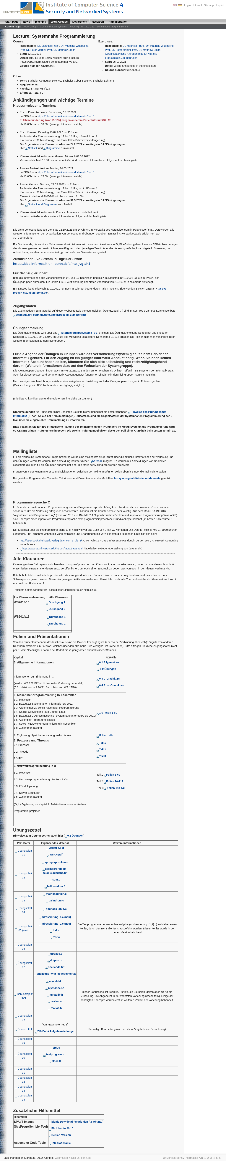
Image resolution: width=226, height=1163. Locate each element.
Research (98, 21)
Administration (117, 21)
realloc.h (55, 1008)
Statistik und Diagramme (41, 204)
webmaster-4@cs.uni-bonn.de (73, 1157)
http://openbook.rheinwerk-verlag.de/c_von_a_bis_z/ (51, 540)
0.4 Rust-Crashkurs (110, 685)
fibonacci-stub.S (55, 908)
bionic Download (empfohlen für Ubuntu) (76, 1121)
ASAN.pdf (54, 854)
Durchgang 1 (55, 602)
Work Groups (59, 21)
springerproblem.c (55, 862)
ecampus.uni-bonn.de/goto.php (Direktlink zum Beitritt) (49, 314)
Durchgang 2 (55, 608)
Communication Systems (53, 26)
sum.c (55, 879)
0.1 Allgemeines (108, 662)
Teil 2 (101, 749)
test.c (55, 937)
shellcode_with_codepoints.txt (55, 973)
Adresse (96, 461)
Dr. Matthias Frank (48, 45)
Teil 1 (101, 742)
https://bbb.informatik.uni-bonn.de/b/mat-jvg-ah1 (51, 264)
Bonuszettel (23, 1029)
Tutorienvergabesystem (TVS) (78, 332)
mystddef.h (54, 981)
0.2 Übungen (106, 669)
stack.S (55, 1061)
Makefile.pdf (55, 847)
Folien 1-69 (112, 774)
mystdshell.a (54, 988)
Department (79, 21)
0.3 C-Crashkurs (108, 678)
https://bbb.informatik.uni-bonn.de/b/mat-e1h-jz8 (66, 116)
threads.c (55, 953)
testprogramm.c (54, 1054)
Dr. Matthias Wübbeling (74, 45)
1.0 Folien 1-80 (107, 712)
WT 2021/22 (87, 26)
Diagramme (51, 148)
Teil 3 (101, 756)
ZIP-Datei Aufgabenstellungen (55, 1031)
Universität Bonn (173, 1157)
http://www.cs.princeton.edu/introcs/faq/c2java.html (51, 548)
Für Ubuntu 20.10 (61, 1128)
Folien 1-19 (105, 735)
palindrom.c (55, 900)
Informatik (190, 1157)
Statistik (31, 148)
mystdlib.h (55, 994)
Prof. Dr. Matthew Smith (61, 49)
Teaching (40, 21)
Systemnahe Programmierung (113, 26)
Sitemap (209, 5)
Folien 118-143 (114, 788)
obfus (55, 1047)
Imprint (220, 5)
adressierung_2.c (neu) (55, 923)
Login (187, 5)
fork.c (55, 930)
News (26, 21)
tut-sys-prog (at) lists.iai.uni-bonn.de (137, 478)
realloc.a (55, 1001)
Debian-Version (60, 1135)
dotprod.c (55, 960)
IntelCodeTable (60, 1142)
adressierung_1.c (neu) (55, 917)
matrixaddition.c (54, 893)
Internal (197, 5)
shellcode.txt (54, 967)
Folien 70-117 (113, 781)
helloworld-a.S (55, 886)
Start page (11, 21)
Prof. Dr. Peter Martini (33, 49)
